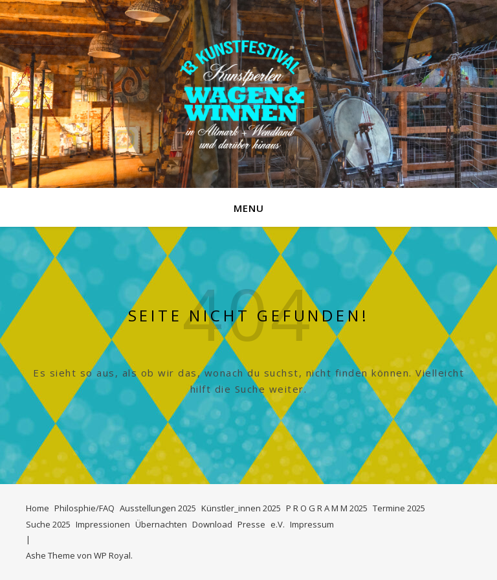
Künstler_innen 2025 (241, 508)
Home (37, 508)
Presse (251, 524)
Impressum (312, 524)
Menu (249, 208)
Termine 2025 (399, 508)
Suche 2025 (48, 524)
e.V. (278, 524)
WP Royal (112, 555)
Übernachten (161, 524)
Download (212, 524)
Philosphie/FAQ (84, 508)
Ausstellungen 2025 (158, 508)
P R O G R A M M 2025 (327, 508)
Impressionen (103, 524)
